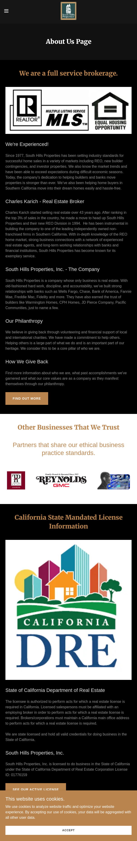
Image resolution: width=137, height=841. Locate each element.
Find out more (27, 398)
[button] (12, 10)
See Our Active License (36, 789)
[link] (68, 11)
